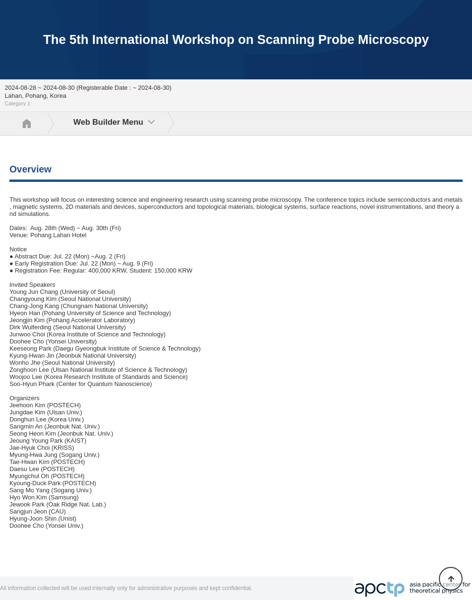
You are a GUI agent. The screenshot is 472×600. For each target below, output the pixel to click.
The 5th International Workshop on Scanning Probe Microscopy (236, 40)
